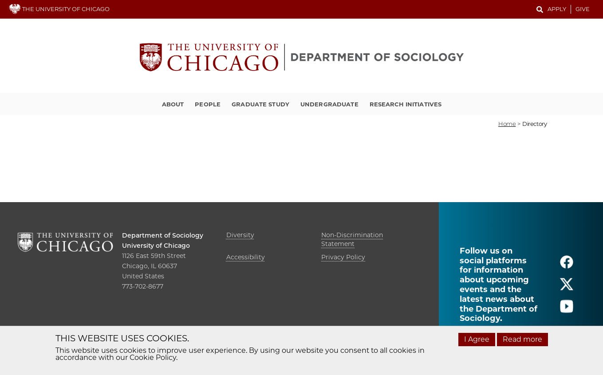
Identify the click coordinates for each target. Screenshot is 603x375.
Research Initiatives (406, 104)
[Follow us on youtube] (566, 310)
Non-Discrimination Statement (352, 239)
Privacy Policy (343, 257)
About (173, 104)
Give (582, 8)
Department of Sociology (162, 235)
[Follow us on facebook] (566, 266)
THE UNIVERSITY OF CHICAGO (59, 8)
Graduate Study (260, 104)
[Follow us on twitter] (566, 288)
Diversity (240, 235)
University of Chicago (156, 246)
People (208, 104)
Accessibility (245, 257)
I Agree (476, 339)
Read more (522, 339)
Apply (557, 8)
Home (507, 123)
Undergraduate (329, 104)
